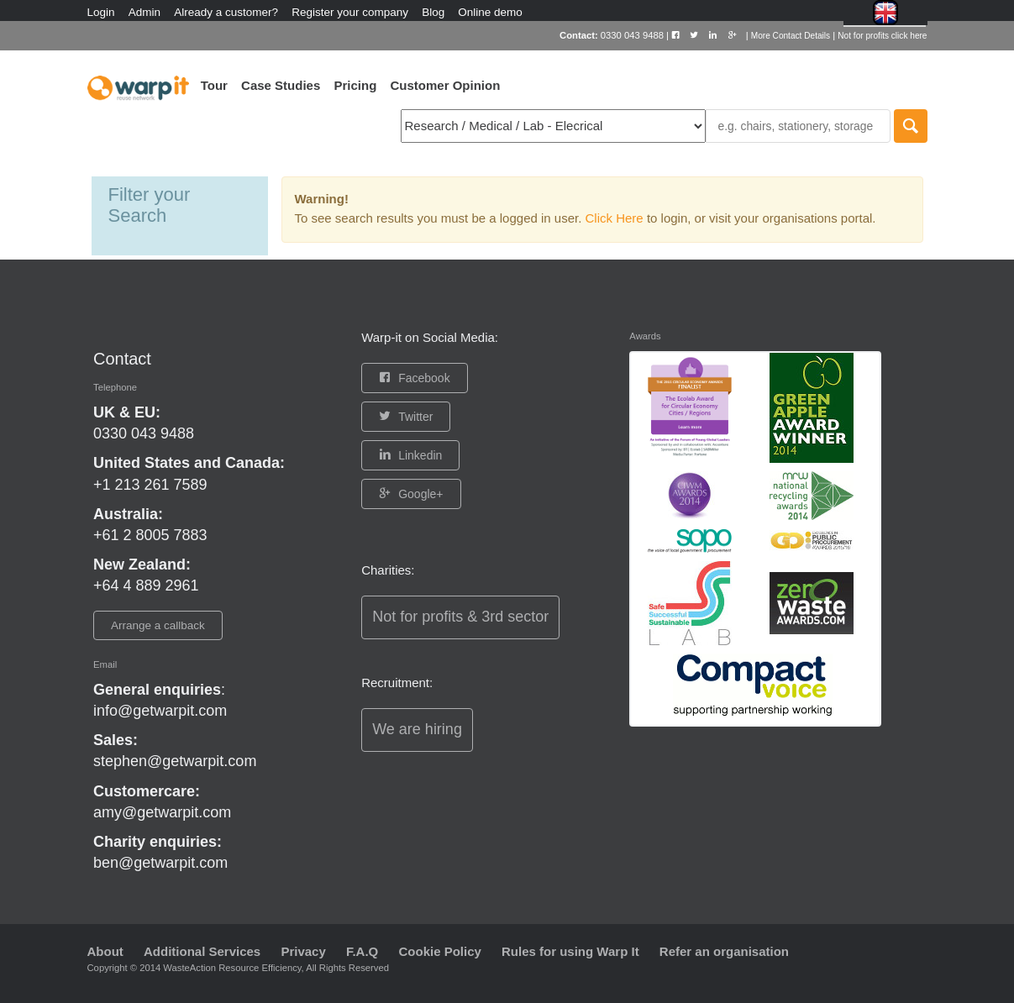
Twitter (415, 416)
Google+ (420, 494)
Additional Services (202, 951)
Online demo (490, 12)
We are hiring (417, 729)
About (105, 951)
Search (910, 126)
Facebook (423, 378)
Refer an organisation (724, 951)
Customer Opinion (445, 85)
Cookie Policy (439, 951)
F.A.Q (362, 951)
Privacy (303, 951)
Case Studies (280, 85)
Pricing (355, 85)
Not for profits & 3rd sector (460, 616)
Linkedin (420, 455)
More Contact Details (790, 35)
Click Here (616, 218)
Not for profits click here (882, 35)
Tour (214, 85)
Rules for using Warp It (570, 951)
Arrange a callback (158, 625)
